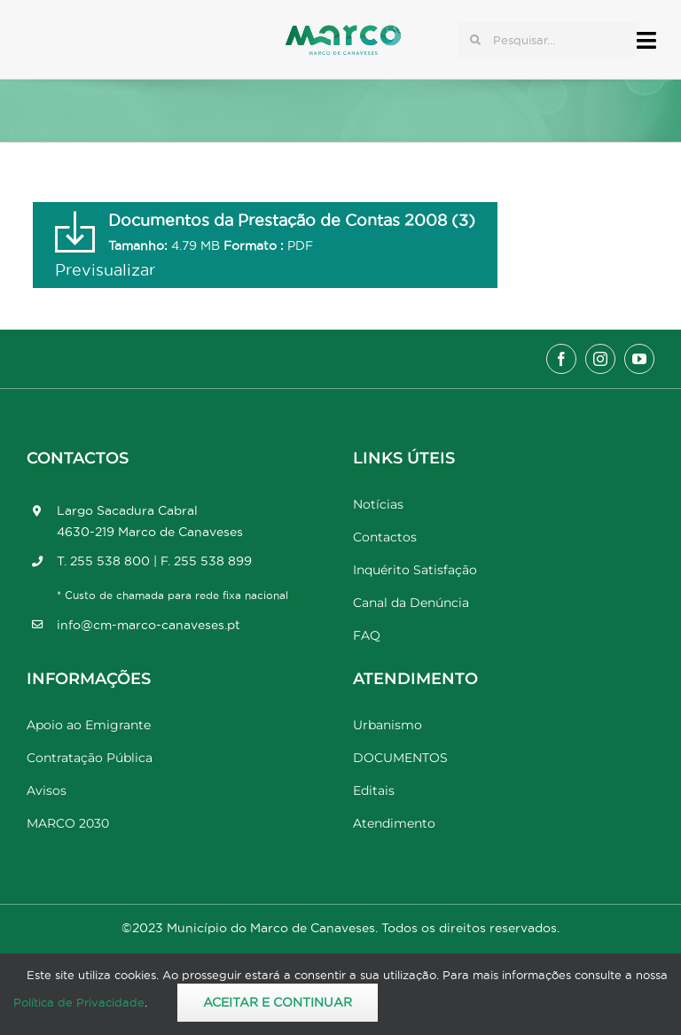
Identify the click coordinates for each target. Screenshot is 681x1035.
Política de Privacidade (79, 1002)
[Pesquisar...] (547, 40)
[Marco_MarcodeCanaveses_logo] (343, 32)
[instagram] (600, 359)
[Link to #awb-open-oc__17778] (646, 40)
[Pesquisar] (475, 40)
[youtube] (639, 359)
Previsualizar (105, 269)
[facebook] (561, 359)
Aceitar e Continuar (277, 1002)
